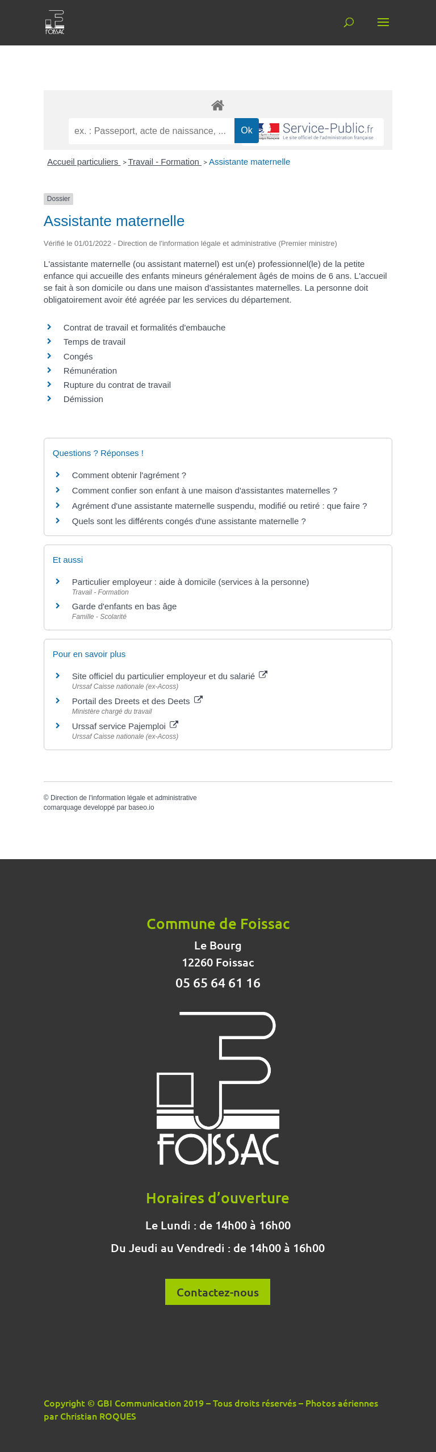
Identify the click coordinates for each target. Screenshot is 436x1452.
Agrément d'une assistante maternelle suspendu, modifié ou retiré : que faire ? (219, 505)
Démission (83, 399)
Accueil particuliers (83, 161)
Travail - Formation (165, 161)
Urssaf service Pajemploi (125, 726)
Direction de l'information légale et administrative (124, 798)
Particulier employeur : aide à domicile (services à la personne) (190, 582)
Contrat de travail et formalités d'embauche (145, 327)
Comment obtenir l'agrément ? (129, 475)
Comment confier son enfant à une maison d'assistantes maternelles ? (204, 490)
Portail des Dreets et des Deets (137, 701)
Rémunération (90, 370)
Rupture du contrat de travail (117, 385)
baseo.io (141, 807)
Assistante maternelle (249, 161)
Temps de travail (94, 341)
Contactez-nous (218, 1291)
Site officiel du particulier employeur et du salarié (170, 676)
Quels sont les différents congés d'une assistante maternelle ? (189, 521)
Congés (78, 356)
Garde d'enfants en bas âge (124, 606)
